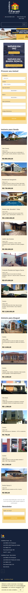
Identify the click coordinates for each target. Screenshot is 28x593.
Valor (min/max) (6, 101)
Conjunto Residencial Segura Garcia (13, 270)
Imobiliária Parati (8, 579)
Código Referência (7, 111)
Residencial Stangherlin (9, 179)
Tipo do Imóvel (6, 87)
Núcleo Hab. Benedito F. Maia (11, 209)
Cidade (4, 81)
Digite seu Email (7, 510)
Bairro (3, 94)
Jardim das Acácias (8, 239)
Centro (4, 301)
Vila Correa (5, 148)
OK (20, 589)
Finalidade (4, 75)
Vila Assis (5, 398)
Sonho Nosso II (6, 485)
